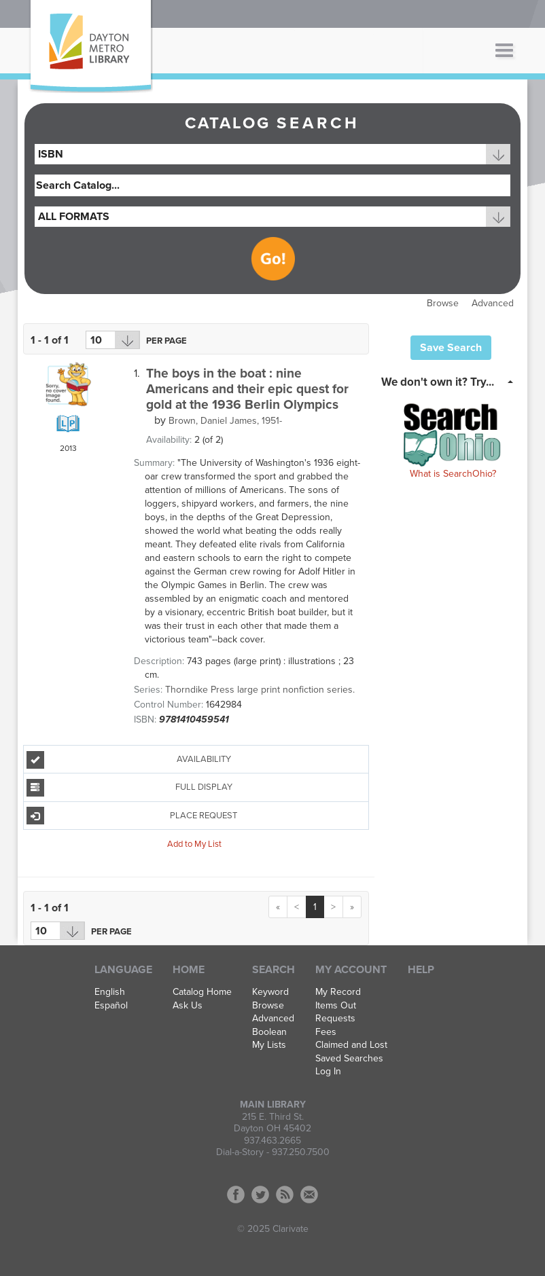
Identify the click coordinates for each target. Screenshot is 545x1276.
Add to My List (194, 844)
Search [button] (273, 970)
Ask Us (188, 1005)
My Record (338, 992)
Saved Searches (349, 1058)
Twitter (260, 1194)
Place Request (132, 815)
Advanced (493, 303)
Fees (325, 1032)
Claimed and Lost (351, 1045)
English (109, 992)
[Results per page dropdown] (113, 340)
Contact (309, 1194)
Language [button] (123, 970)
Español (111, 1005)
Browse (443, 303)
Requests (335, 1018)
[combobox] (272, 154)
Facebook (236, 1194)
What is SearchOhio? (453, 473)
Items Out (335, 1005)
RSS (285, 1194)
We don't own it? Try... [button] (437, 382)
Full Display (129, 788)
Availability (129, 760)
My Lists (269, 1045)
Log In (328, 1071)
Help (421, 970)
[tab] (451, 381)
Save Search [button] (451, 347)
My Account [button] (351, 970)
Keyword (270, 992)
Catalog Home (202, 992)
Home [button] (189, 970)
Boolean (269, 1032)
